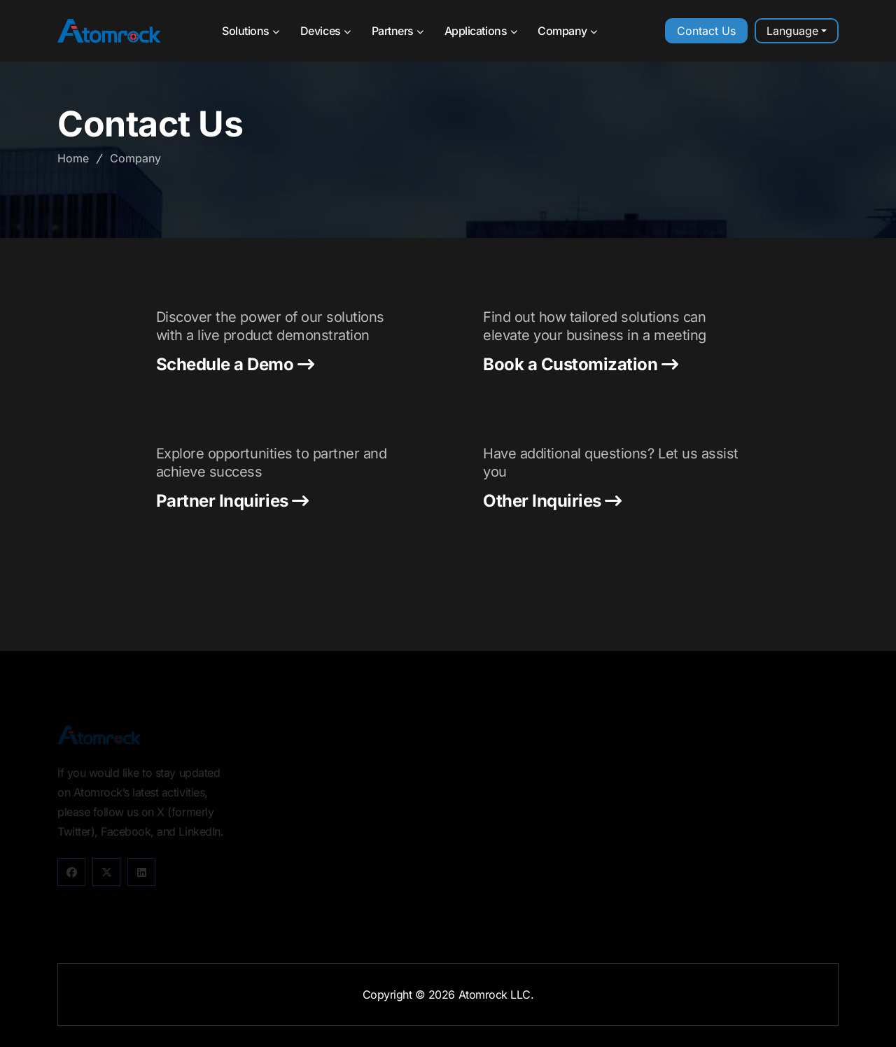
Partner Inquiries (232, 501)
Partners (398, 31)
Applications (480, 31)
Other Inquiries (552, 501)
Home (73, 158)
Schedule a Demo (235, 364)
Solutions (250, 31)
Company (567, 31)
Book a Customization (580, 364)
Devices (325, 31)
